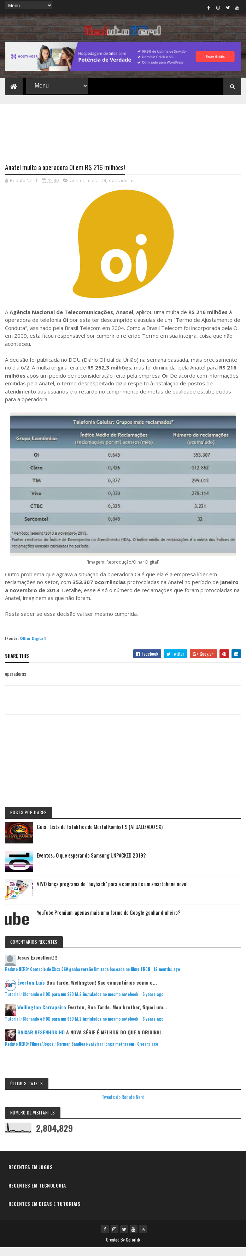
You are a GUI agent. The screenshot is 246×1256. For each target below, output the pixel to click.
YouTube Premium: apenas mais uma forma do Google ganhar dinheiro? (109, 921)
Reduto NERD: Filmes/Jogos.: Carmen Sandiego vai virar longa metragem (69, 1052)
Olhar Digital (32, 646)
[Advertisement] (123, 135)
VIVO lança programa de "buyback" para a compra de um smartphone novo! (112, 892)
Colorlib (133, 1248)
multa (93, 189)
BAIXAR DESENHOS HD (41, 1040)
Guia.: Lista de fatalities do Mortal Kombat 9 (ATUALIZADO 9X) (100, 835)
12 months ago (166, 977)
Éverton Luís (31, 990)
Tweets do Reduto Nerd (123, 1105)
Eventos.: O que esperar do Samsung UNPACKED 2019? (91, 863)
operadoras (122, 189)
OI (103, 189)
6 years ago (152, 1002)
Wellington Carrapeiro (41, 1015)
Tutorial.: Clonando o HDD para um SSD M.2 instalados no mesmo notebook (72, 1002)
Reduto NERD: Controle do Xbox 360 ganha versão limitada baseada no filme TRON (77, 977)
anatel (77, 189)
